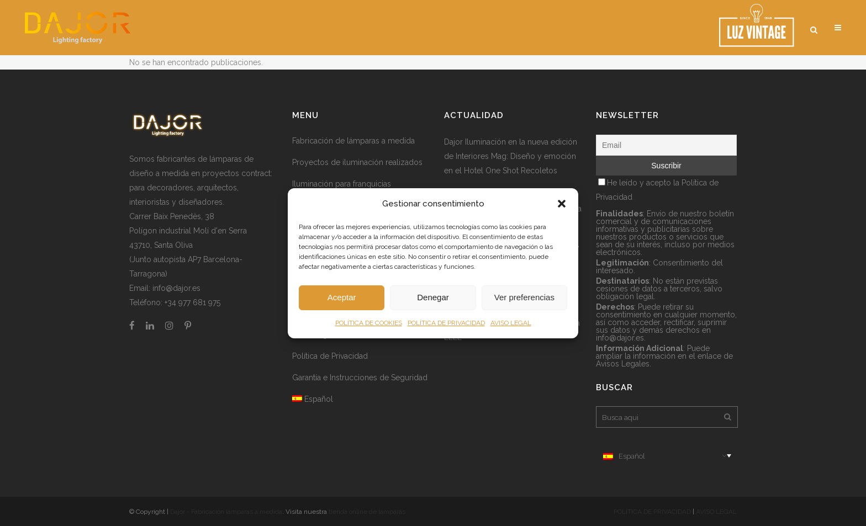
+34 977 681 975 (192, 302)
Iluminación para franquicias (341, 183)
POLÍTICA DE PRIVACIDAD (446, 323)
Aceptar (342, 297)
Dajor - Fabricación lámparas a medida (226, 512)
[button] (561, 203)
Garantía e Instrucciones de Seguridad (359, 377)
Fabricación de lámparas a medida (353, 140)
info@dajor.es (176, 288)
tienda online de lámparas (367, 512)
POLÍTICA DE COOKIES (368, 323)
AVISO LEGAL (510, 323)
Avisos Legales (623, 363)
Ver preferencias (524, 297)
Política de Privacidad (330, 356)
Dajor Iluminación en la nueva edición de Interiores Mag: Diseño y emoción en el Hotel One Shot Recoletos (510, 156)
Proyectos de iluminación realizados (357, 162)
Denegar (433, 297)
